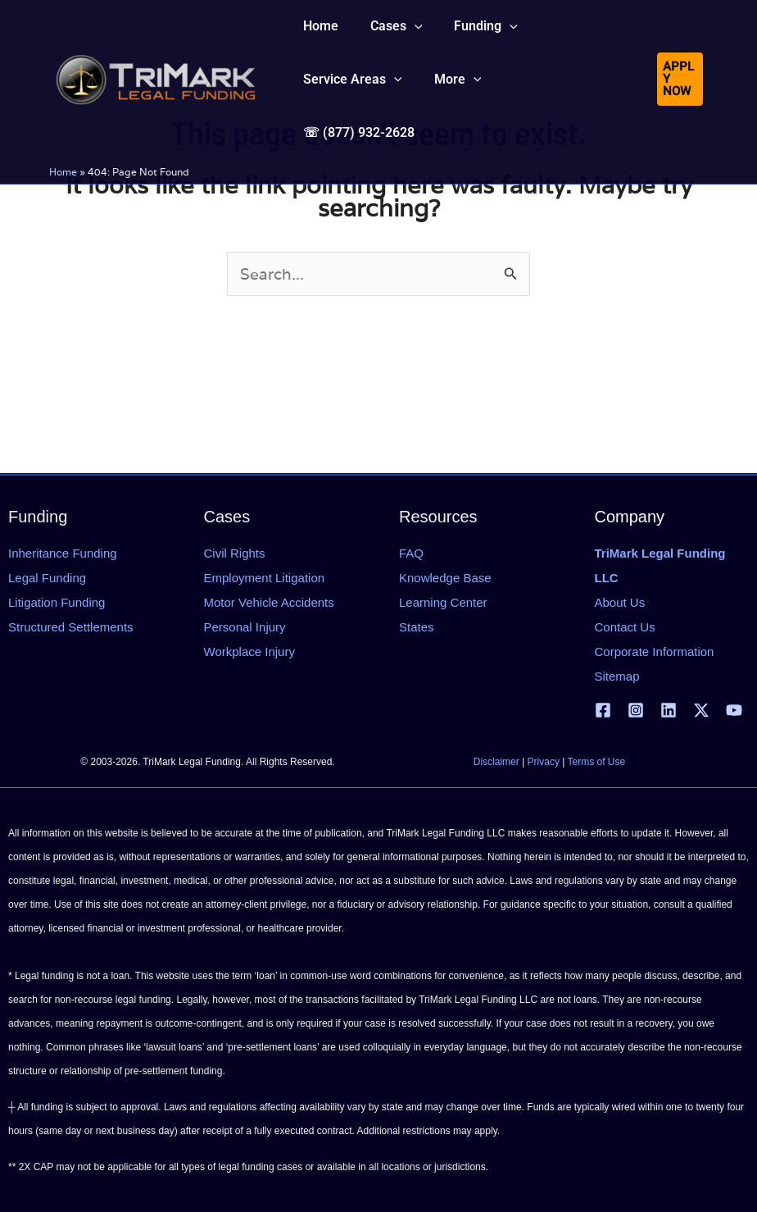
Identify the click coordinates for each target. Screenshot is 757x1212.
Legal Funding (47, 578)
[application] (406, 36)
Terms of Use (597, 762)
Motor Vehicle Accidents (269, 602)
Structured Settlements (71, 627)
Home (63, 157)
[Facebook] (603, 710)
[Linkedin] (668, 710)
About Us (620, 602)
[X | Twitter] (701, 710)
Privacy (544, 762)
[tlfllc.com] (155, 70)
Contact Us (625, 627)
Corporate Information (654, 651)
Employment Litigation (264, 578)
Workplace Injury (249, 651)
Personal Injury (245, 627)
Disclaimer (496, 762)
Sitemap (617, 676)
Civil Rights (234, 553)
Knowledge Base (445, 578)
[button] (388, 36)
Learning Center (443, 602)
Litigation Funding (56, 602)
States (416, 627)
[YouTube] (734, 710)
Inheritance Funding (62, 553)
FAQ (411, 553)
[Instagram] (636, 710)
